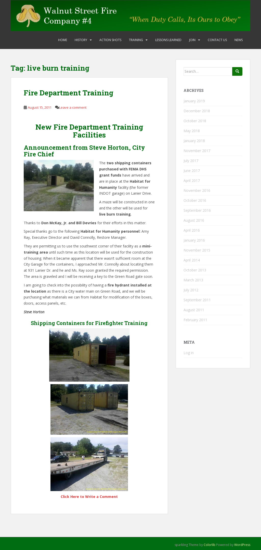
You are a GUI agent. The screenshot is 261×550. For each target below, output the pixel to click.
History (81, 40)
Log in (189, 352)
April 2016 (192, 230)
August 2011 (194, 309)
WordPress (242, 545)
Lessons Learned (168, 40)
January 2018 (194, 140)
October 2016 (195, 200)
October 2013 (195, 270)
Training (136, 40)
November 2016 (197, 190)
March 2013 (193, 280)
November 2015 (197, 250)
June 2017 (192, 170)
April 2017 (192, 180)
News (238, 40)
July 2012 (191, 290)
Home (62, 40)
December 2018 (197, 110)
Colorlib (209, 545)
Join (192, 40)
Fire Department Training (68, 92)
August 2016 (194, 220)
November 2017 (197, 150)
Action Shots (110, 40)
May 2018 (192, 130)
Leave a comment (72, 107)
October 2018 (195, 120)
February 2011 (195, 319)
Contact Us (217, 40)
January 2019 (194, 100)
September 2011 (197, 299)
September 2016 (197, 210)
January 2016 (194, 240)
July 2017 (191, 160)
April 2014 (192, 260)
